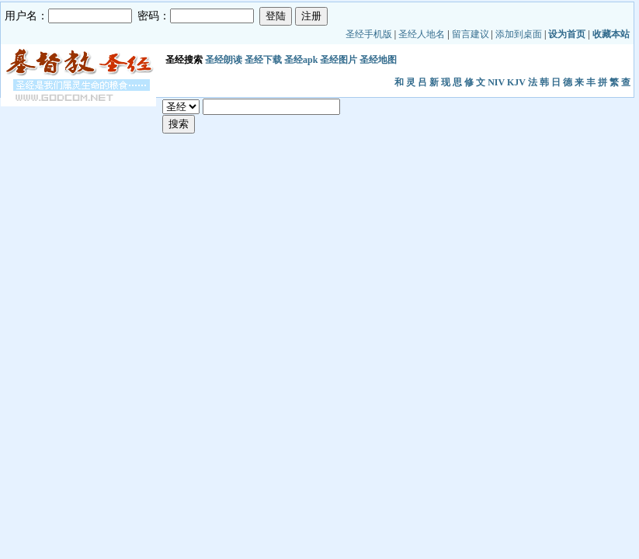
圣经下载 (263, 59)
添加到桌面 (518, 34)
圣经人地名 (421, 34)
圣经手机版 (369, 34)
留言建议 (470, 34)
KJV (516, 82)
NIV (496, 82)
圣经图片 (338, 59)
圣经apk (301, 59)
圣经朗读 (223, 59)
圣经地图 (378, 59)
